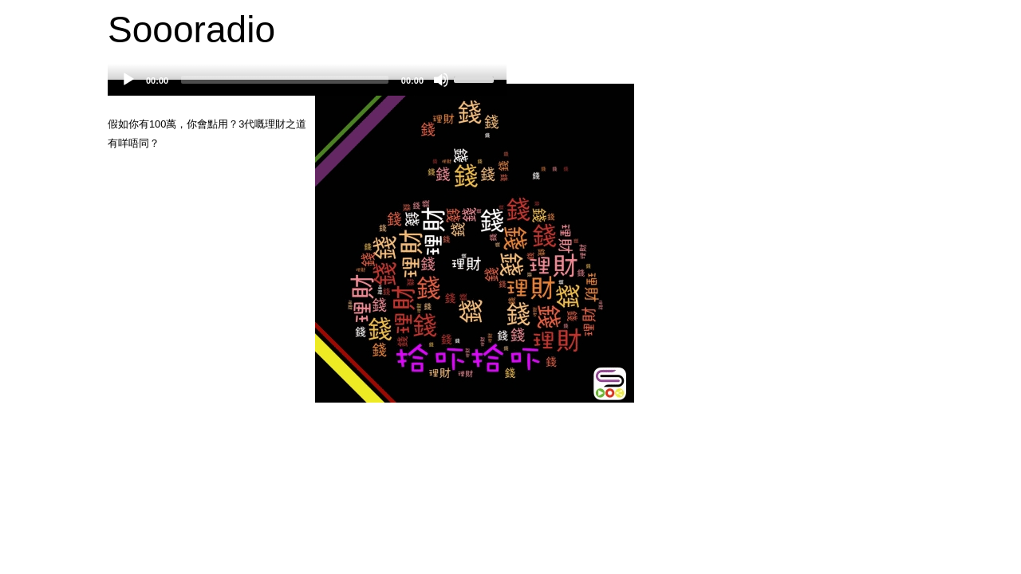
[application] (307, 88)
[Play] (128, 80)
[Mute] (441, 80)
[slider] (284, 80)
